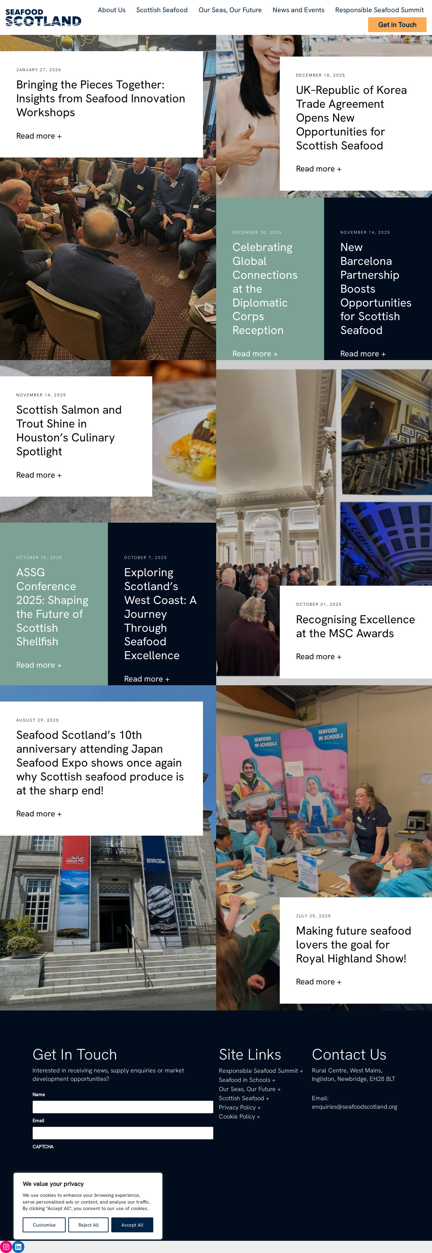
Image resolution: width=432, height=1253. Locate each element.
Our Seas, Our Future (231, 9)
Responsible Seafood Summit (380, 9)
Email (38, 1121)
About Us (112, 9)
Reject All (88, 1225)
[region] (88, 1206)
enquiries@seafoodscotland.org (354, 1106)
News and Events (299, 9)
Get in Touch (397, 24)
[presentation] (83, 1166)
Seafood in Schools (244, 1080)
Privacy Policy (237, 1107)
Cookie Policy (237, 1116)
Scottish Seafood (161, 9)
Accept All (132, 1225)
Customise (44, 1225)
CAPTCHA (43, 1147)
